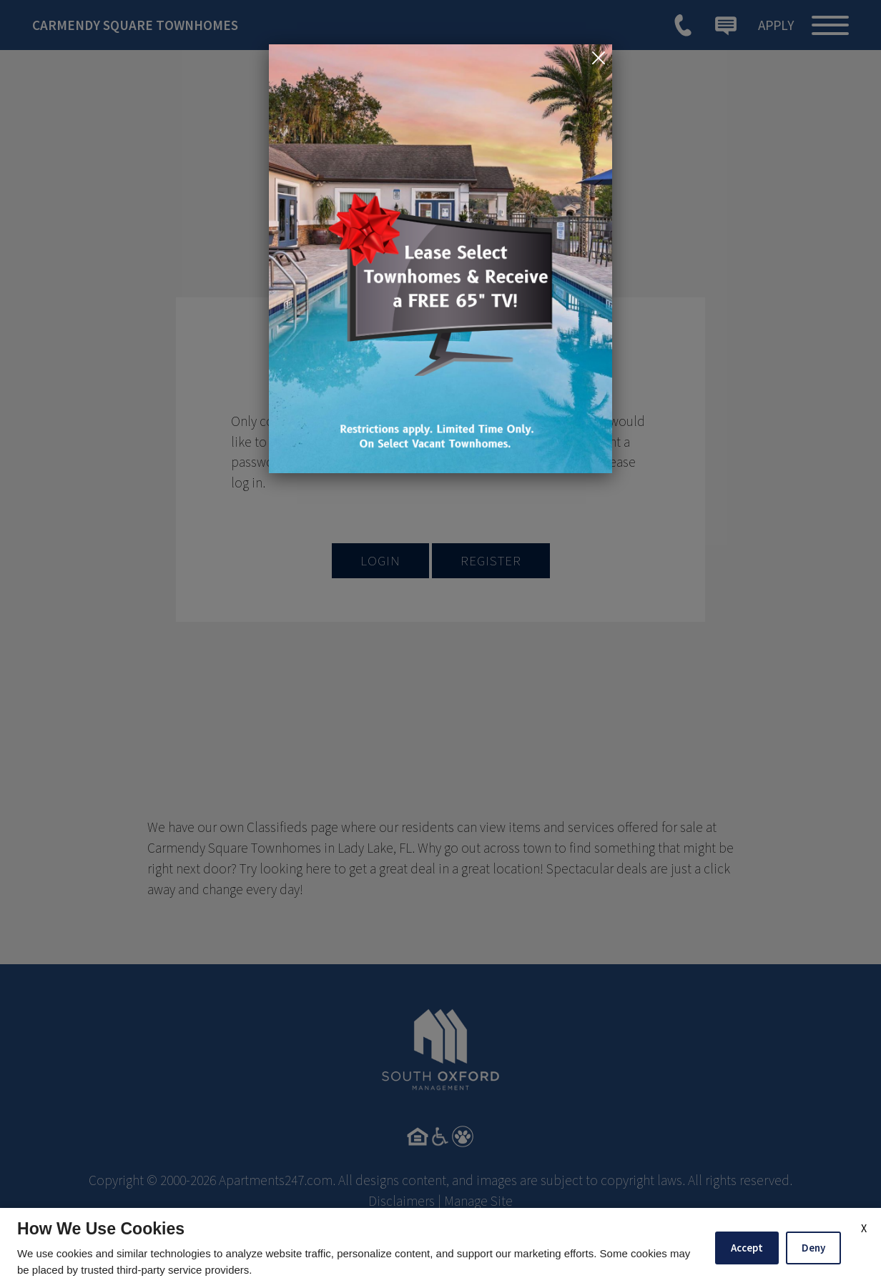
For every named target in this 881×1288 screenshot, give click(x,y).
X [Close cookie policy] (864, 1228)
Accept (747, 1247)
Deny (813, 1247)
